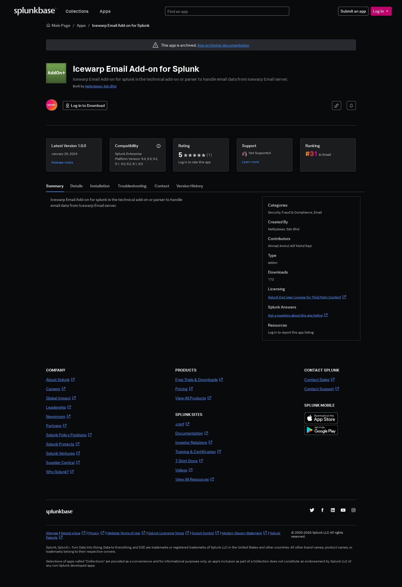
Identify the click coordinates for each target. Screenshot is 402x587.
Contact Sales (319, 379)
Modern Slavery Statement (244, 533)
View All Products (193, 398)
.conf (182, 423)
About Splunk (60, 379)
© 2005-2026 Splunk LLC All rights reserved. (317, 534)
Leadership (58, 407)
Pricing (184, 388)
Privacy (96, 533)
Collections (77, 11)
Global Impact (61, 398)
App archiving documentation (223, 45)
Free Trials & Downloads (199, 379)
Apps (105, 11)
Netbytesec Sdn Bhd (100, 86)
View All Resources (194, 479)
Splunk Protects (63, 444)
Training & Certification (198, 451)
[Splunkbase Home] (35, 11)
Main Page (58, 25)
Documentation (192, 433)
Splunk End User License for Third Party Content (307, 297)
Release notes (62, 162)
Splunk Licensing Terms (169, 533)
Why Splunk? (60, 471)
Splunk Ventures (63, 453)
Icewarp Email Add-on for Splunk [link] (121, 25)
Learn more (250, 162)
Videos (184, 470)
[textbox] (227, 11)
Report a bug (73, 533)
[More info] (158, 146)
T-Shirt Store (189, 460)
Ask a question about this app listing (298, 315)
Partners (56, 425)
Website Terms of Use (126, 533)
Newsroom (58, 416)
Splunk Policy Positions (69, 434)
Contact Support (321, 388)
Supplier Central (63, 462)
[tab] (55, 187)
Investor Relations (194, 442)
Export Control (205, 533)
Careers (56, 388)
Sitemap (52, 533)
